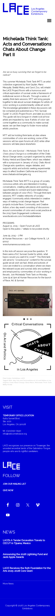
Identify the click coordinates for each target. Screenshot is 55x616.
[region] (27, 301)
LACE (23, 378)
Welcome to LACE (27, 10)
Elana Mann (29, 382)
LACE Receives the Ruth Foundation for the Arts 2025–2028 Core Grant (27, 569)
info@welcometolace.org (15, 434)
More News (8, 583)
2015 (14, 380)
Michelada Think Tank (43, 382)
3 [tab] (31, 319)
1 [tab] (24, 319)
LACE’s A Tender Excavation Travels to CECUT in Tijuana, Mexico (24, 542)
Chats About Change (17, 382)
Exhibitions (16, 378)
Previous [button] (6, 300)
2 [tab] (27, 319)
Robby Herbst (7, 384)
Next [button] (48, 300)
